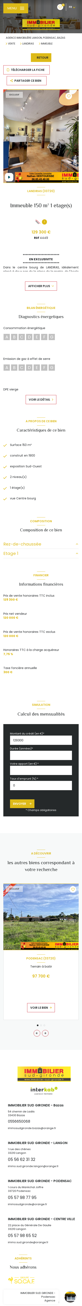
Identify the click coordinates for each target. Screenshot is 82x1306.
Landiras (28, 43)
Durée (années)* (21, 748)
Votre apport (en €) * (24, 763)
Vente (11, 43)
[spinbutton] (41, 785)
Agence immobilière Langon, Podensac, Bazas (35, 38)
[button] (45, 1033)
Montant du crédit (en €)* (27, 733)
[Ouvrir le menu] (15, 8)
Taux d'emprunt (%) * (24, 778)
